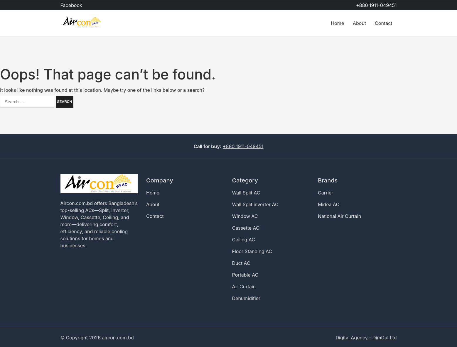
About (359, 23)
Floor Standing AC (252, 251)
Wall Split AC (246, 193)
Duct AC (241, 263)
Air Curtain (244, 287)
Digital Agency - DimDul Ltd (366, 338)
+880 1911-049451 (376, 5)
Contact (383, 23)
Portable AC (245, 275)
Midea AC (328, 204)
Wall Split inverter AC (255, 204)
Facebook (71, 5)
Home (337, 23)
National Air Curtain (339, 216)
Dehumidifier (246, 298)
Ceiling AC (243, 240)
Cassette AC (245, 228)
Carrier (325, 193)
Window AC (245, 216)
